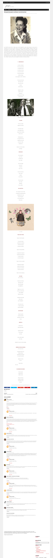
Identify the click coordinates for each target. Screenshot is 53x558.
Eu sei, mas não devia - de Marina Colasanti (43, 549)
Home (5, 10)
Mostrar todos (47, 29)
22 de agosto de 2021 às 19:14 (10, 437)
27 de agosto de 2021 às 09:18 (10, 513)
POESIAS (45, 33)
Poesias (13, 10)
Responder (8, 411)
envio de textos (38, 39)
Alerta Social (38, 25)
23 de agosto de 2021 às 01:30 (10, 481)
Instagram (10, 427)
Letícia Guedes (9, 506)
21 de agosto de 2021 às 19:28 (10, 420)
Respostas (8, 412)
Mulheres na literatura (42, 35)
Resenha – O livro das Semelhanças (42, 552)
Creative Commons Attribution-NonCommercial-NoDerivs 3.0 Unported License (42, 78)
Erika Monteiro (9, 454)
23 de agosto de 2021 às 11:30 (13, 502)
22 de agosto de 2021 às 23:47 (10, 469)
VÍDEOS (45, 39)
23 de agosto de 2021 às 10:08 (13, 488)
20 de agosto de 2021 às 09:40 (13, 414)
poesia (37, 24)
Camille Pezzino (9, 494)
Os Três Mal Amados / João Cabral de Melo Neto (43, 545)
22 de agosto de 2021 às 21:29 (10, 443)
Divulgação (18, 10)
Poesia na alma (11, 413)
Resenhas (9, 10)
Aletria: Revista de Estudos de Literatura (41, 27)
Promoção (42, 39)
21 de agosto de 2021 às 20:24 (13, 432)
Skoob (13, 427)
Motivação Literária (10, 512)
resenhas (37, 33)
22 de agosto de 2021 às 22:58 (10, 455)
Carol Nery (8, 468)
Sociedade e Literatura (39, 36)
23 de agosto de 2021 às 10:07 (13, 450)
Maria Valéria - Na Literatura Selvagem (13, 480)
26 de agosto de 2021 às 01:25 (10, 507)
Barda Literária (9, 436)
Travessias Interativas (40, 28)
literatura (47, 35)
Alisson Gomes (9, 402)
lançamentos (44, 36)
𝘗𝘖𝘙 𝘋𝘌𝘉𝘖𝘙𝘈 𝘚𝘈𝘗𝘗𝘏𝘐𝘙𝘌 (10, 442)
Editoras (37, 35)
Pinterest (8, 427)
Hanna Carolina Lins (10, 419)
